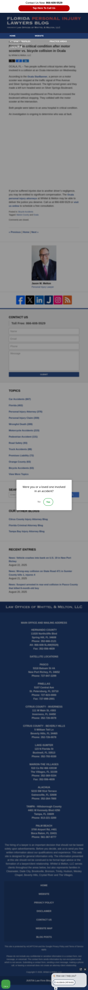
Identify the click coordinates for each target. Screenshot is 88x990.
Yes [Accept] (48, 501)
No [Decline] (39, 501)
